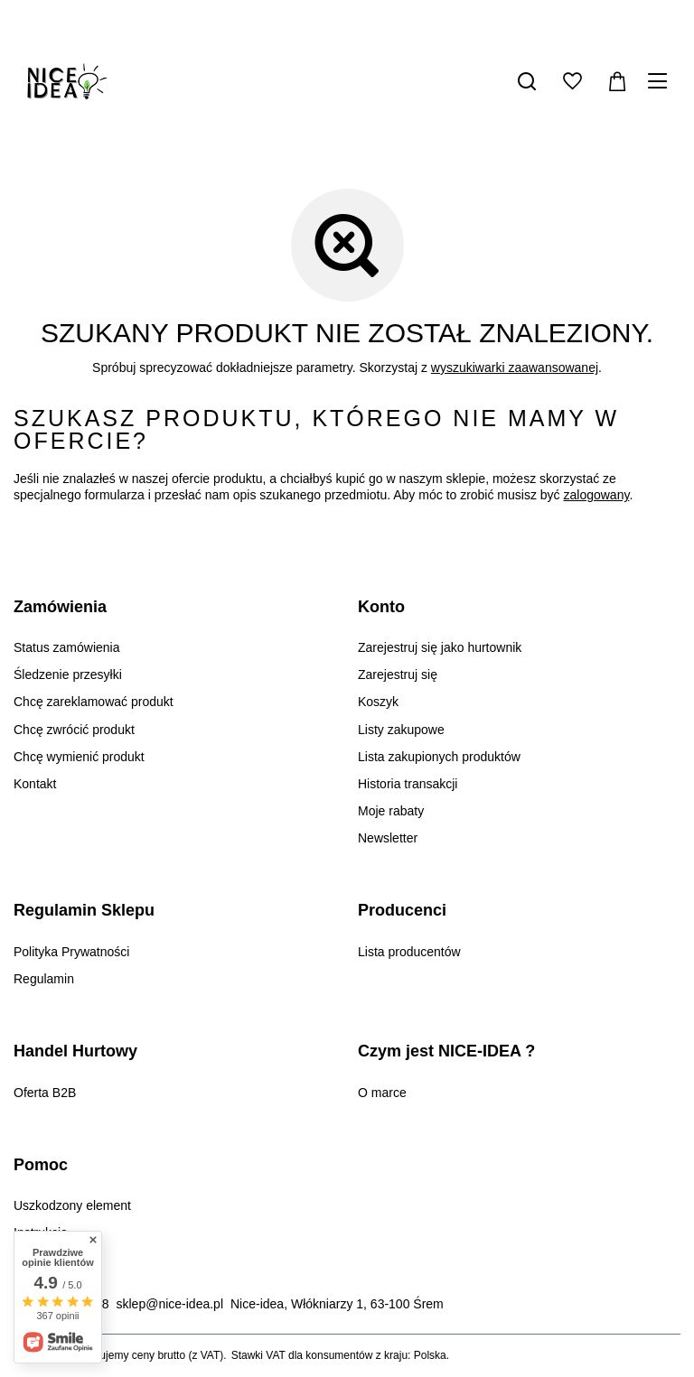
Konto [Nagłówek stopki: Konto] (381, 607)
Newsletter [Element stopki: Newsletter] (387, 838)
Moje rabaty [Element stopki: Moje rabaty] (391, 811)
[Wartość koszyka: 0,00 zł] (617, 81)
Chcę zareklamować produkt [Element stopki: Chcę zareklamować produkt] (94, 701)
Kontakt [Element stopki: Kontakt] (35, 784)
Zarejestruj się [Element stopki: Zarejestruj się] (397, 674)
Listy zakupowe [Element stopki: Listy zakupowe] (401, 729)
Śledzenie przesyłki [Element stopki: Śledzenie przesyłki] (68, 674)
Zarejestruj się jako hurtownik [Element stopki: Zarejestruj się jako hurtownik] (439, 647)
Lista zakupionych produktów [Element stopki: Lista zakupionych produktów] (439, 756)
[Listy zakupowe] (572, 81)
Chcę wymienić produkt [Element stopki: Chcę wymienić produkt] (79, 756)
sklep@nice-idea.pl (170, 1304)
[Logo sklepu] (67, 81)
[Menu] (660, 81)
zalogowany (597, 495)
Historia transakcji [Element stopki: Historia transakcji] (407, 784)
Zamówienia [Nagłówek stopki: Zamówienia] (60, 607)
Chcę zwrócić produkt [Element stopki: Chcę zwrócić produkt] (74, 729)
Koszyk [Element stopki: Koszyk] (378, 701)
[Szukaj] (526, 81)
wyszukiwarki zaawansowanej (514, 367)
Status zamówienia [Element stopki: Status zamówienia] (67, 647)
